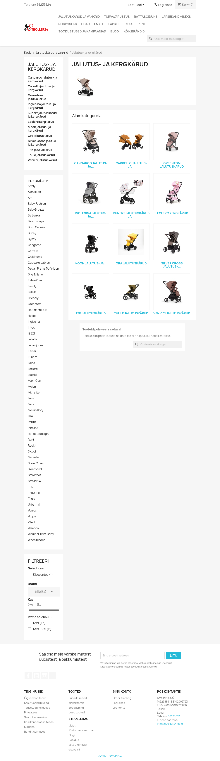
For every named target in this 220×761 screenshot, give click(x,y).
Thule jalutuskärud (41, 155)
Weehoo (33, 528)
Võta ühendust (77, 744)
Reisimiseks (67, 24)
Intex (31, 328)
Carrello (33, 251)
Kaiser (32, 351)
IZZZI (31, 333)
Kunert (32, 357)
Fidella (32, 292)
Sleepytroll (35, 469)
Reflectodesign (38, 434)
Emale (99, 24)
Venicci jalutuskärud (42, 160)
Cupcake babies (39, 263)
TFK (30, 487)
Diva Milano (35, 274)
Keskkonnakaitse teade (39, 722)
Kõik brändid (134, 31)
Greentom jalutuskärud (37, 97)
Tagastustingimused (37, 707)
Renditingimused (35, 731)
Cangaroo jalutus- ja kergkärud (42, 79)
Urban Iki (34, 505)
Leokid (32, 375)
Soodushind (76, 707)
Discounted (43, 575)
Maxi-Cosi (34, 381)
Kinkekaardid (76, 703)
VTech (32, 522)
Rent (142, 24)
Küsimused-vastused (81, 730)
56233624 (44, 5)
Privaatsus (30, 712)
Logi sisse (119, 703)
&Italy (31, 186)
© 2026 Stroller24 (110, 756)
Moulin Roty (35, 410)
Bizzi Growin (36, 227)
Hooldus (73, 740)
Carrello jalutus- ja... (131, 165)
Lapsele (114, 24)
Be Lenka (34, 215)
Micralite (33, 392)
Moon (31, 404)
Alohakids (34, 192)
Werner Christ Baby (41, 534)
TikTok (52, 675)
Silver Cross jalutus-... (172, 265)
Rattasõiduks (145, 17)
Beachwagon (36, 221)
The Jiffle (34, 493)
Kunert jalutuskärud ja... (131, 215)
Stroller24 (34, 481)
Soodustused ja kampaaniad (82, 31)
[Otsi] (171, 38)
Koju (129, 24)
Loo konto (119, 707)
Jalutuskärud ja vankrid (79, 17)
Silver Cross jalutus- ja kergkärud (42, 143)
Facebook (28, 675)
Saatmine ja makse (35, 717)
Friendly (33, 298)
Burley (32, 233)
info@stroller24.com (170, 723)
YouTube (36, 675)
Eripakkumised (77, 698)
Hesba (32, 316)
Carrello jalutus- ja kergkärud (41, 88)
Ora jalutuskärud (40, 136)
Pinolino (33, 428)
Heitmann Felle (37, 310)
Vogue (32, 516)
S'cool (32, 451)
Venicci (32, 510)
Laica (31, 363)
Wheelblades (36, 540)
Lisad (85, 24)
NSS (39, 623)
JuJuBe (32, 339)
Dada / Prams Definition (43, 269)
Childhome (35, 257)
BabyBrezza (36, 210)
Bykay (32, 239)
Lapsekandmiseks (176, 17)
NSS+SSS (42, 629)
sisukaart (74, 749)
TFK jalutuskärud (40, 150)
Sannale (33, 457)
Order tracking (122, 698)
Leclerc (33, 369)
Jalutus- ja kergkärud (42, 66)
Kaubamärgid (38, 181)
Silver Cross (36, 463)
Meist (71, 725)
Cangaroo (34, 245)
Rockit (32, 446)
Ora (30, 416)
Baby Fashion (37, 204)
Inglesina (34, 322)
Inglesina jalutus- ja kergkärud (42, 106)
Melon (32, 387)
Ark (30, 198)
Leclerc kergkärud (41, 122)
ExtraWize (35, 280)
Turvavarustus (117, 17)
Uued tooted (76, 712)
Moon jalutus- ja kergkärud (39, 129)
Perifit (32, 422)
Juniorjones (35, 345)
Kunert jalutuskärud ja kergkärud (42, 115)
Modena (29, 727)
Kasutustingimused (36, 703)
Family (32, 286)
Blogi (114, 31)
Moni (31, 398)
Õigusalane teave (35, 698)
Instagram (44, 675)
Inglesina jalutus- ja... (90, 215)
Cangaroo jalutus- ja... (90, 165)
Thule (31, 499)
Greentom (34, 304)
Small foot (34, 475)
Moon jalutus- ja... (90, 263)
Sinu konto (122, 691)
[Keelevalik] (137, 5)
